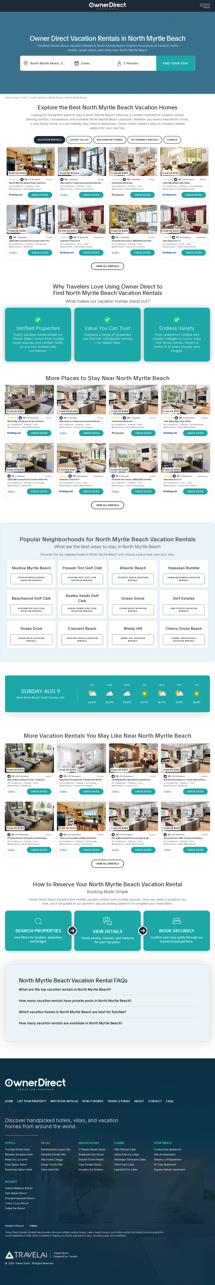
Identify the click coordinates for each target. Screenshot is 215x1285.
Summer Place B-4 (70, 240)
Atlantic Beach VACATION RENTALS (133, 579)
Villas (45, 1143)
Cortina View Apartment (167, 1149)
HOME (9, 1101)
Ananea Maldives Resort (18, 1188)
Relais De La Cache (16, 1159)
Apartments (163, 1143)
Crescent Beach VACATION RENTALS (82, 639)
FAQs (169, 1101)
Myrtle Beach (15, 189)
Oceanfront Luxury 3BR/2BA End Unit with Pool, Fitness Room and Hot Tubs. (132, 242)
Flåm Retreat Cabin (125, 1149)
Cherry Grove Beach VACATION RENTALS (183, 639)
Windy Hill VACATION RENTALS (133, 639)
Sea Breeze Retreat (122, 182)
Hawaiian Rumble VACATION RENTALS (183, 579)
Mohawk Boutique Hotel (19, 1154)
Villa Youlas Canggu (52, 1159)
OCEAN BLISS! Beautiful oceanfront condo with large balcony (131, 781)
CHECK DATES (40, 194)
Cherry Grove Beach (84, 189)
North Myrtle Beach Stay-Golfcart (27, 182)
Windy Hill (28, 247)
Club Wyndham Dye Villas (176, 182)
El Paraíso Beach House (92, 1149)
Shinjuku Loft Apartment (167, 1159)
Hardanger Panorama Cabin (130, 1159)
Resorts (11, 1182)
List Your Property (31, 1101)
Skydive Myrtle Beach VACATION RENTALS (31, 579)
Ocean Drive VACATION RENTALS (31, 639)
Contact (155, 1101)
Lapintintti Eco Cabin (125, 1169)
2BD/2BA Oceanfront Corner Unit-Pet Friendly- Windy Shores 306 (29, 242)
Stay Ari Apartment (164, 1154)
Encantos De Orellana (91, 1169)
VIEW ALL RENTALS (107, 266)
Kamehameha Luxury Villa (55, 1149)
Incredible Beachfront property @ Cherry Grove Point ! (130, 840)
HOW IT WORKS (92, 1101)
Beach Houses (89, 1143)
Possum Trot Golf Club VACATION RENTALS (82, 579)
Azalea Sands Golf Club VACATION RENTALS (82, 609)
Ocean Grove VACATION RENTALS (133, 609)
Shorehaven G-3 (171, 240)
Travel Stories (119, 1101)
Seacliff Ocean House (91, 1159)
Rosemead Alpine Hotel (18, 1169)
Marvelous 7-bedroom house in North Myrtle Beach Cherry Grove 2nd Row (80, 184)
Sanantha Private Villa (53, 1154)
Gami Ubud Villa (50, 1169)
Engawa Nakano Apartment (169, 1169)
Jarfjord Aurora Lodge (126, 1154)
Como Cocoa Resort (17, 1203)
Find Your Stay (175, 63)
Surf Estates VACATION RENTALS (183, 609)
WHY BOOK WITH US (64, 1101)
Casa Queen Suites (16, 1164)
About (139, 1101)
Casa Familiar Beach (90, 1164)
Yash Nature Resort (16, 1193)
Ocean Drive (131, 785)
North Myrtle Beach (32, 189)
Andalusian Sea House (91, 1154)
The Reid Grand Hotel (17, 1149)
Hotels (10, 1143)
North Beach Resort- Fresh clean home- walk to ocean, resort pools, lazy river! (185, 781)
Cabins (119, 1143)
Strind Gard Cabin (124, 1164)
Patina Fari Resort (15, 1208)
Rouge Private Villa (51, 1164)
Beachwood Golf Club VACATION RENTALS (31, 609)
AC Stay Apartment (165, 1164)
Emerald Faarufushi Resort (20, 1198)
